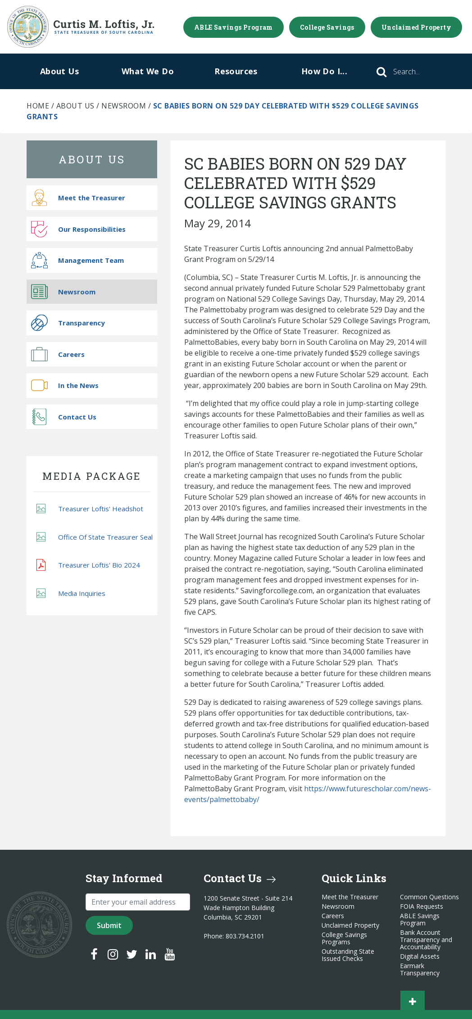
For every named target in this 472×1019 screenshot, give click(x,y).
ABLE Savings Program (233, 27)
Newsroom (123, 106)
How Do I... (324, 71)
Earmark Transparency (420, 969)
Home (38, 106)
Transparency (68, 323)
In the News (65, 385)
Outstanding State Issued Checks (348, 955)
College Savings (327, 27)
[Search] (419, 71)
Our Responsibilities (78, 229)
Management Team (77, 260)
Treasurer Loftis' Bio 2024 (88, 565)
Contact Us (63, 416)
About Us (59, 71)
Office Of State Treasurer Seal (94, 536)
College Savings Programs (344, 938)
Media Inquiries (70, 593)
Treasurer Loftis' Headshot (89, 509)
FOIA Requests (421, 906)
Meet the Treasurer (78, 197)
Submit (109, 925)
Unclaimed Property (416, 27)
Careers (58, 354)
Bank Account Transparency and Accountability (426, 940)
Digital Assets (420, 956)
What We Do (148, 71)
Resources (236, 71)
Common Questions (429, 897)
